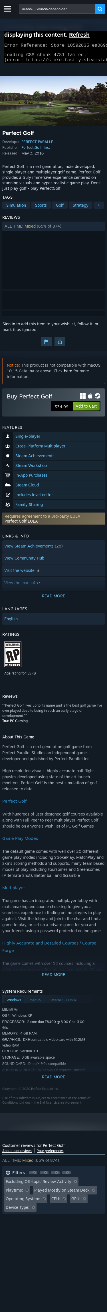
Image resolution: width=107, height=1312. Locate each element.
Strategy (80, 208)
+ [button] (99, 208)
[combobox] (57, 9)
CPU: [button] (55, 1202)
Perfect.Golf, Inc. (35, 150)
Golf (60, 208)
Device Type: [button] (17, 1210)
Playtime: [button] (14, 1193)
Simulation (16, 208)
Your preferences (50, 1154)
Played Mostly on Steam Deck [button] (62, 1193)
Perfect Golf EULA (21, 524)
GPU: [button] (75, 1202)
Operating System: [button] (23, 1202)
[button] (53, 229)
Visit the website (22, 573)
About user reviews (17, 1154)
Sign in (9, 327)
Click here (63, 374)
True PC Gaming (15, 724)
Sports (41, 208)
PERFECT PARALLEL (38, 145)
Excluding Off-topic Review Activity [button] (38, 1184)
